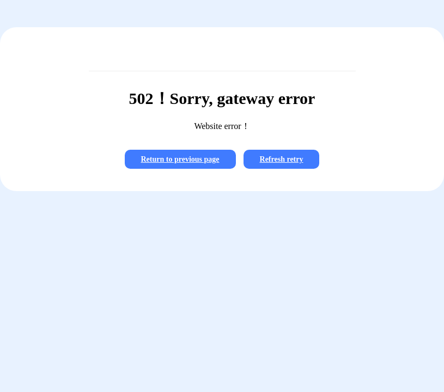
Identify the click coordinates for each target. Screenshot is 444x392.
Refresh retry (281, 159)
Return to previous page (180, 159)
